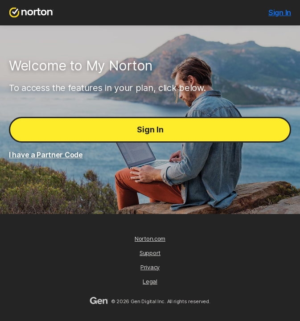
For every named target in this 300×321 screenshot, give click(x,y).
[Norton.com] (31, 12)
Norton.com (150, 238)
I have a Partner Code (46, 154)
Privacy (150, 267)
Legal (150, 281)
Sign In (150, 129)
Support (150, 252)
